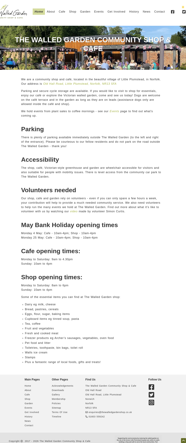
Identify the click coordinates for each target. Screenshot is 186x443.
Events (114, 111)
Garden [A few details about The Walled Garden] (85, 11)
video (74, 211)
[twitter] (152, 397)
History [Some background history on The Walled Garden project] (134, 11)
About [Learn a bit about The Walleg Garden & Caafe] (51, 11)
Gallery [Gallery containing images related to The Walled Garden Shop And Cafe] (56, 394)
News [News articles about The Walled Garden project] (146, 11)
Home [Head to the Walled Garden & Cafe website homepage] (39, 11)
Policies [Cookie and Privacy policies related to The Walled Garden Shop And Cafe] (56, 403)
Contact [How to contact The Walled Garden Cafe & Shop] (159, 11)
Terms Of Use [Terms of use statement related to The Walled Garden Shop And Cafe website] (60, 412)
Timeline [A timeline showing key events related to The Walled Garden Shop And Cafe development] (56, 416)
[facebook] (172, 11)
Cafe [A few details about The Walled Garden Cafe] (62, 11)
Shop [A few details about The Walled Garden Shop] (72, 11)
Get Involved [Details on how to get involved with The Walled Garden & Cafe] (116, 11)
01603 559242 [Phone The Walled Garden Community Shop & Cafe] (95, 416)
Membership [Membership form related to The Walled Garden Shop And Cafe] (59, 399)
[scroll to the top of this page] (183, 440)
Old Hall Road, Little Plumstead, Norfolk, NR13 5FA (80, 83)
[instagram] (152, 404)
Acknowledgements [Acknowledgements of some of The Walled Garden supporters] (62, 386)
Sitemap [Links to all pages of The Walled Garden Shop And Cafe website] (56, 408)
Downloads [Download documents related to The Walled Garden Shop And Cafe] (58, 390)
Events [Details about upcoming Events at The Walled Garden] (99, 11)
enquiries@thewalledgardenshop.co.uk (110, 412)
